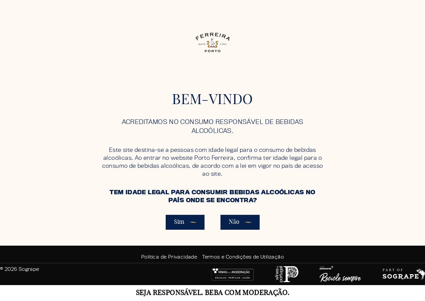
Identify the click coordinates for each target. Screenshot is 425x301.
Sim (185, 222)
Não (240, 222)
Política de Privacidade (169, 257)
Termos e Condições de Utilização (243, 257)
